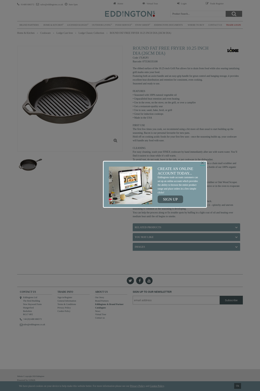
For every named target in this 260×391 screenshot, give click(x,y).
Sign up (170, 199)
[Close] (202, 162)
